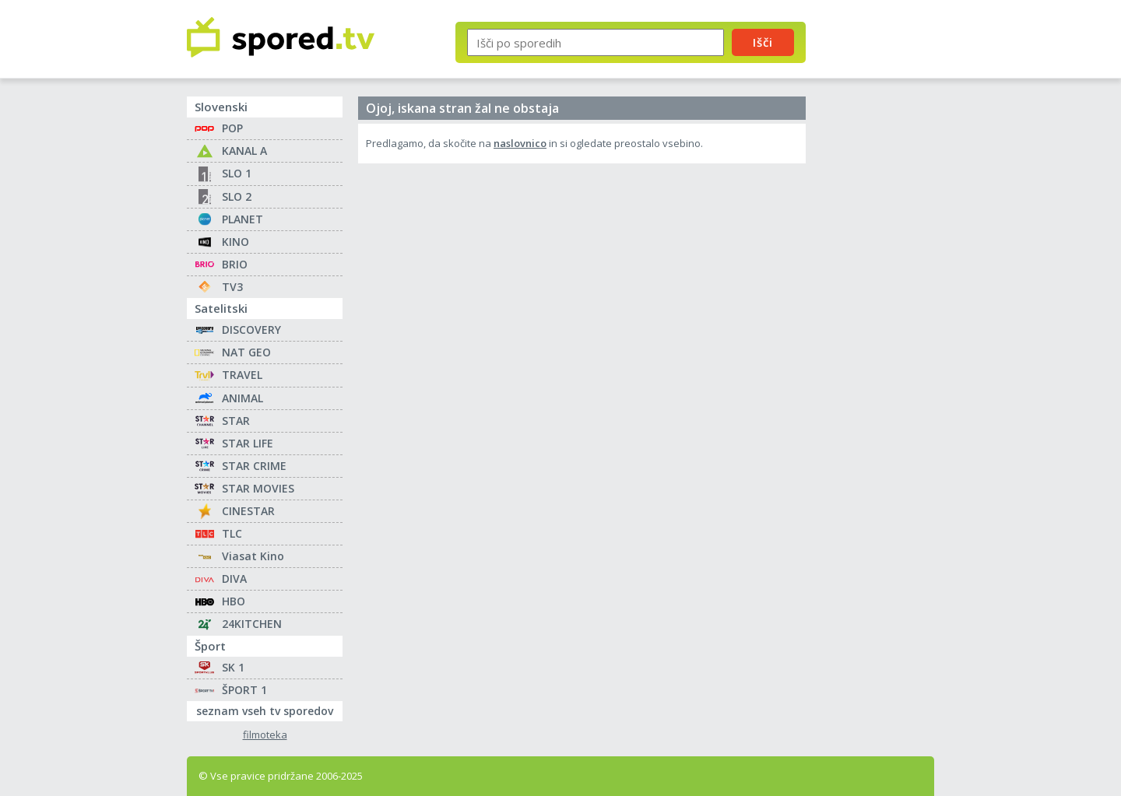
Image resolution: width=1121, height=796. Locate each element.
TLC (232, 533)
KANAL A (244, 150)
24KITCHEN (252, 623)
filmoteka (265, 735)
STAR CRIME (254, 465)
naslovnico (520, 143)
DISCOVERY (251, 329)
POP (232, 128)
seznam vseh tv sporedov (269, 709)
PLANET (242, 219)
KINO (235, 241)
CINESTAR (248, 510)
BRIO (235, 264)
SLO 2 (236, 196)
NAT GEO (246, 352)
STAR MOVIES (258, 488)
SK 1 (233, 667)
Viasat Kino (253, 556)
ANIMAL (242, 398)
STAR (236, 420)
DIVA (234, 578)
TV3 (232, 286)
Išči (763, 42)
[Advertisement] (883, 255)
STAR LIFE (247, 443)
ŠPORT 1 (244, 689)
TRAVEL (242, 374)
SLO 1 (236, 173)
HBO (233, 601)
